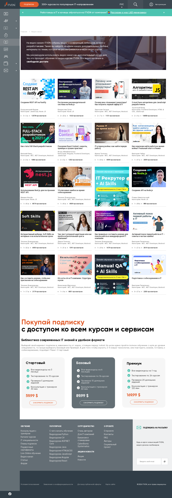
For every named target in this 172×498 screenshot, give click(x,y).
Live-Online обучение (31, 453)
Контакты (108, 434)
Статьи (24, 460)
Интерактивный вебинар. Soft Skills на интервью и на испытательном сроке (37, 235)
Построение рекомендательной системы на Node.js (71, 103)
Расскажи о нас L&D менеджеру (128, 12)
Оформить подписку (43, 403)
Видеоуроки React (58, 461)
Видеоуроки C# (57, 437)
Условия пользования (30, 484)
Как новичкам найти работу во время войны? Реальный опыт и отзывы (148, 147)
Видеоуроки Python (58, 434)
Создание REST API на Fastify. (33, 102)
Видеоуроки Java (57, 447)
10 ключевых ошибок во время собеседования (71, 191)
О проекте (109, 431)
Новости (82, 460)
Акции (81, 456)
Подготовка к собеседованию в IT (146, 278)
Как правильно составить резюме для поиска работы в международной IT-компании (111, 236)
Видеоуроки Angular (59, 457)
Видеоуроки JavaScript (60, 454)
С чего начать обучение (61, 431)
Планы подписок (29, 443)
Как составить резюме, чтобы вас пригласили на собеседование (35, 279)
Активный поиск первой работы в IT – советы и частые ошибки (148, 235)
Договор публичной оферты (89, 484)
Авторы (107, 441)
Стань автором (85, 431)
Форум (24, 463)
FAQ (106, 437)
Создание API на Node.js (142, 190)
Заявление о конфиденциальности (58, 484)
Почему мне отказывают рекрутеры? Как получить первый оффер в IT (111, 103)
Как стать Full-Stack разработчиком (36, 146)
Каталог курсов (28, 437)
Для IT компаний (86, 434)
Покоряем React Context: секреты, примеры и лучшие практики (72, 147)
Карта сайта (110, 484)
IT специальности (29, 440)
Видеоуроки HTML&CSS (60, 450)
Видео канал (27, 456)
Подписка (29, 4)
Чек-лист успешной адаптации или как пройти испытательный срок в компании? (75, 236)
